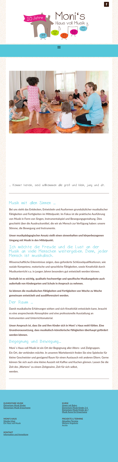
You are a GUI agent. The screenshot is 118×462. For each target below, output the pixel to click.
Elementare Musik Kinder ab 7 (75, 410)
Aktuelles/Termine (70, 421)
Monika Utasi (9, 421)
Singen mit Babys (69, 405)
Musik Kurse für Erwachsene (74, 412)
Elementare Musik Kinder (15, 405)
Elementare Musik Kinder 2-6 (75, 407)
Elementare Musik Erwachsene (17, 407)
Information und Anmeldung (16, 434)
